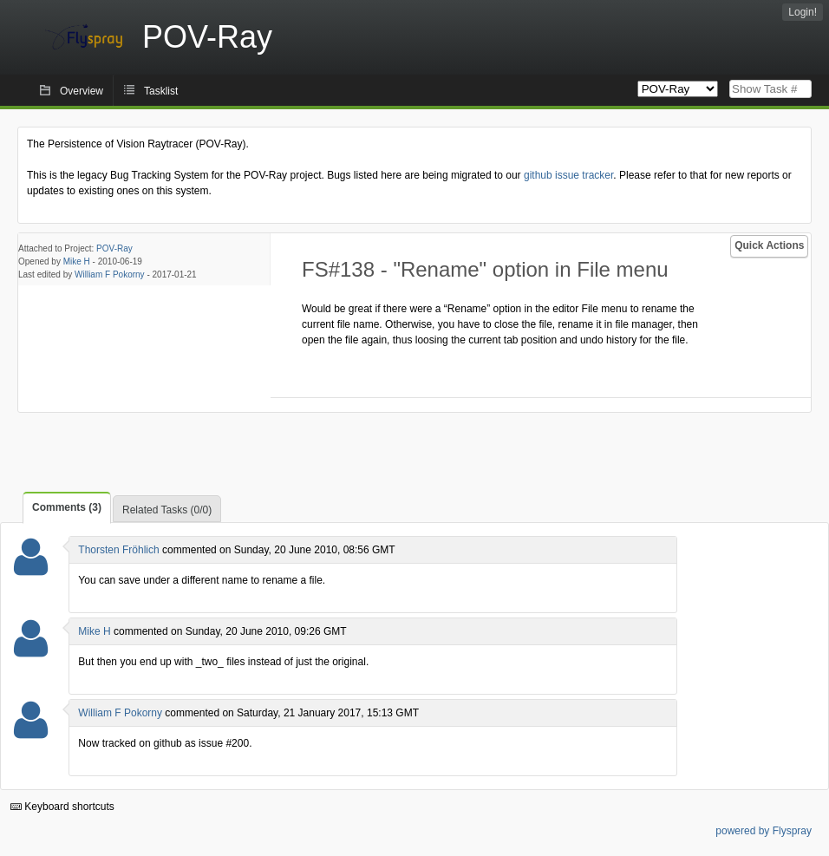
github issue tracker (568, 175)
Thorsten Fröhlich (118, 550)
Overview (81, 91)
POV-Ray (114, 248)
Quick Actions (769, 245)
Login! (802, 12)
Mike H (76, 261)
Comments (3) (66, 507)
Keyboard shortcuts (62, 806)
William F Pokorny (110, 274)
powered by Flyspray (763, 831)
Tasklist (161, 91)
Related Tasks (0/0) (167, 510)
